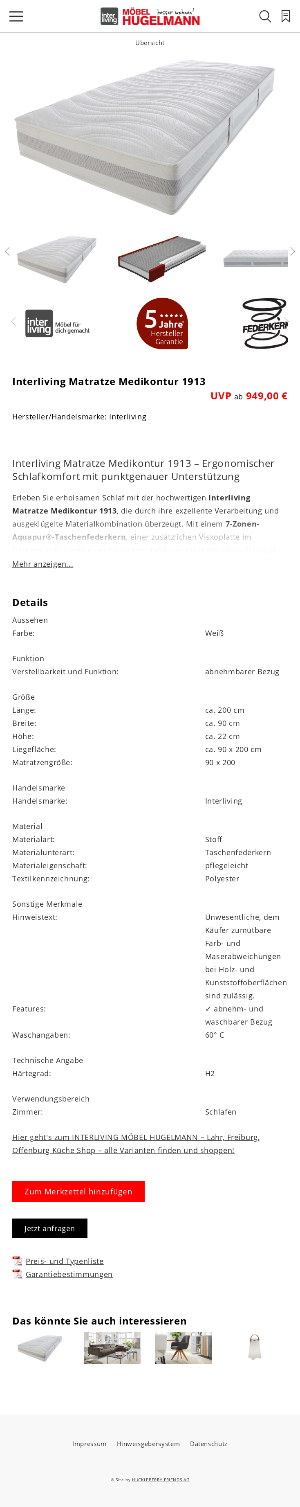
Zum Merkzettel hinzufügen (78, 1191)
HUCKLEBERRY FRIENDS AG (160, 1479)
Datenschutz (209, 1443)
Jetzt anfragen (50, 1228)
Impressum (89, 1443)
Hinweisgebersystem (148, 1443)
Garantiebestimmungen (62, 1274)
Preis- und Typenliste (58, 1261)
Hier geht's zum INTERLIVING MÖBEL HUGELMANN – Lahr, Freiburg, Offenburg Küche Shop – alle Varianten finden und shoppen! (136, 1143)
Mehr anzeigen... (42, 564)
